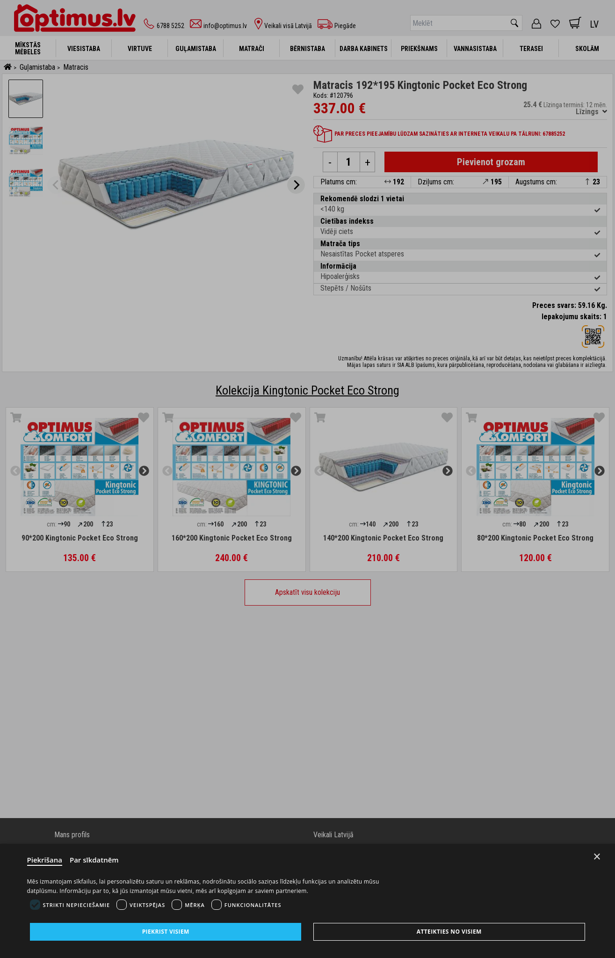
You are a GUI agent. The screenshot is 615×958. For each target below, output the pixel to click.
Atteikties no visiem (449, 932)
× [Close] (597, 857)
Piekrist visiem (165, 932)
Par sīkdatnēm (94, 859)
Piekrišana (45, 859)
